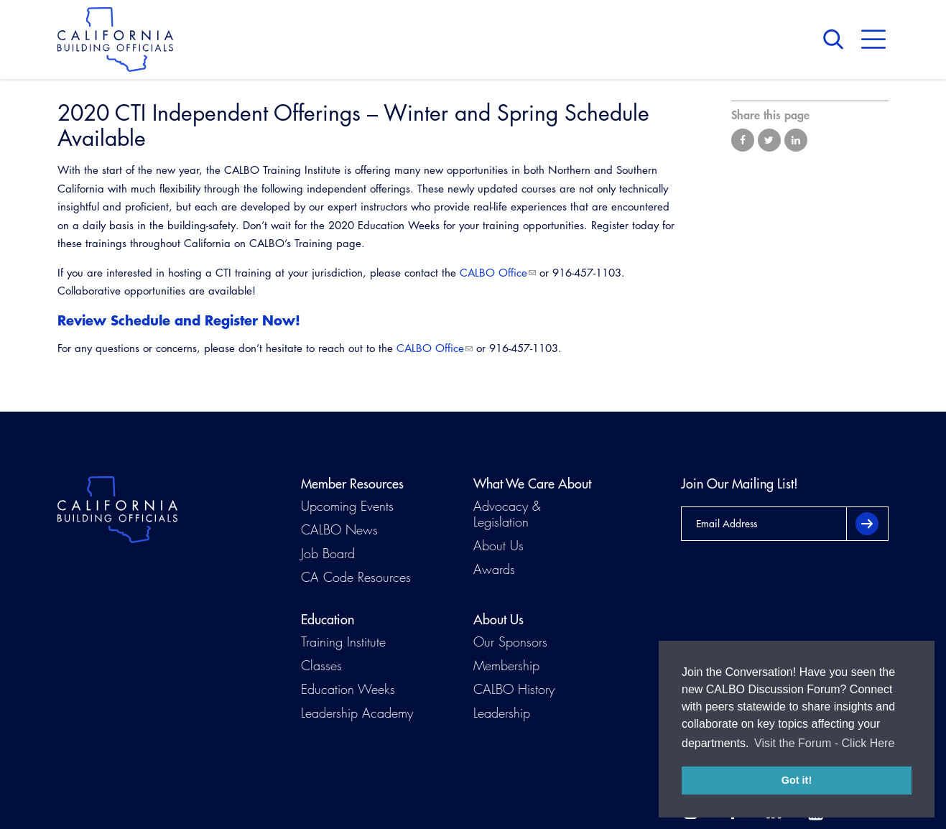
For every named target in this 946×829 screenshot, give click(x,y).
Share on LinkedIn (795, 140)
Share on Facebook (742, 140)
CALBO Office (493, 272)
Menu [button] (873, 39)
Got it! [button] (797, 780)
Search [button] (836, 39)
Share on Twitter (769, 140)
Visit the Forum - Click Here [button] (824, 743)
